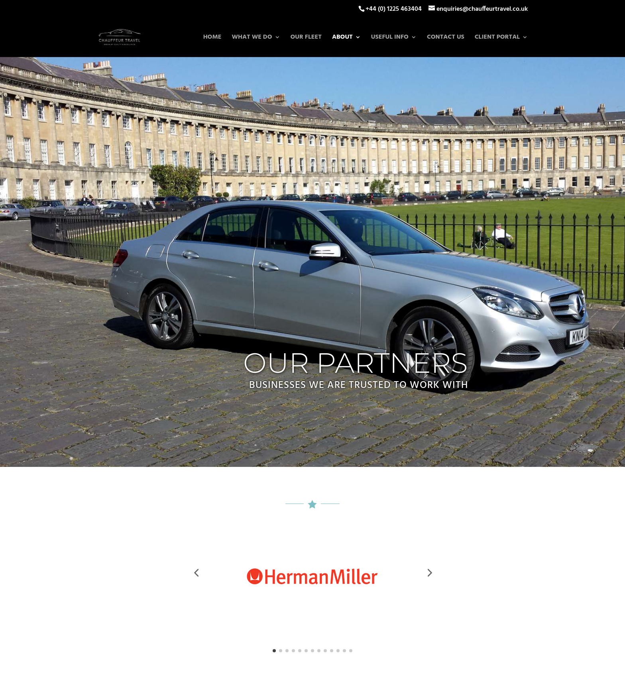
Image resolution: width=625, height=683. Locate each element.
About (342, 38)
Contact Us (445, 38)
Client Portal (497, 38)
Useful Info (390, 38)
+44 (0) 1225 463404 (394, 9)
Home (212, 38)
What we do (252, 38)
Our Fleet (306, 38)
